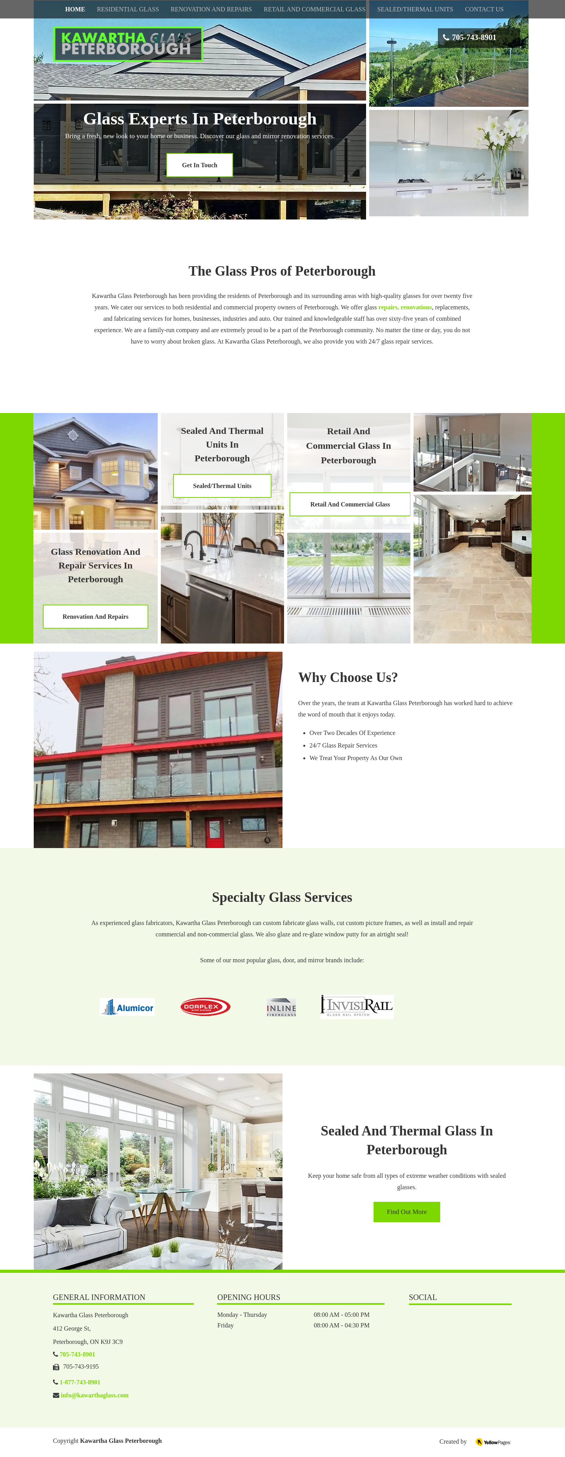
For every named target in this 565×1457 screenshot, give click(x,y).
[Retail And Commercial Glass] (350, 504)
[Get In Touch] (199, 165)
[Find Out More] (407, 1212)
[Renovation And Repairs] (95, 617)
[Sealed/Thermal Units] (222, 486)
